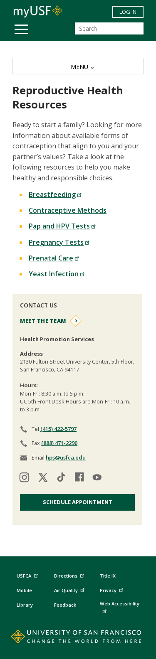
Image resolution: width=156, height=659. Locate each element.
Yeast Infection (57, 273)
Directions (68, 575)
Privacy (112, 589)
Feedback (65, 605)
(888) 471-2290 (59, 443)
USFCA (28, 574)
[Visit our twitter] (43, 478)
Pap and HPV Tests (62, 226)
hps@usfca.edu (66, 457)
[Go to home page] (78, 638)
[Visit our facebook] (79, 478)
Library (25, 605)
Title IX (108, 576)
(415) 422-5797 (58, 429)
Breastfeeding (55, 194)
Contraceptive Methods (67, 210)
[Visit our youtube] (97, 478)
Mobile (24, 590)
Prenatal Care (54, 258)
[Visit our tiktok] (61, 478)
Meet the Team (43, 321)
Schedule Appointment (77, 502)
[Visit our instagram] (24, 478)
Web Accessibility (119, 606)
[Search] (109, 28)
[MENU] (78, 66)
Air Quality (70, 589)
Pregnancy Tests (59, 242)
